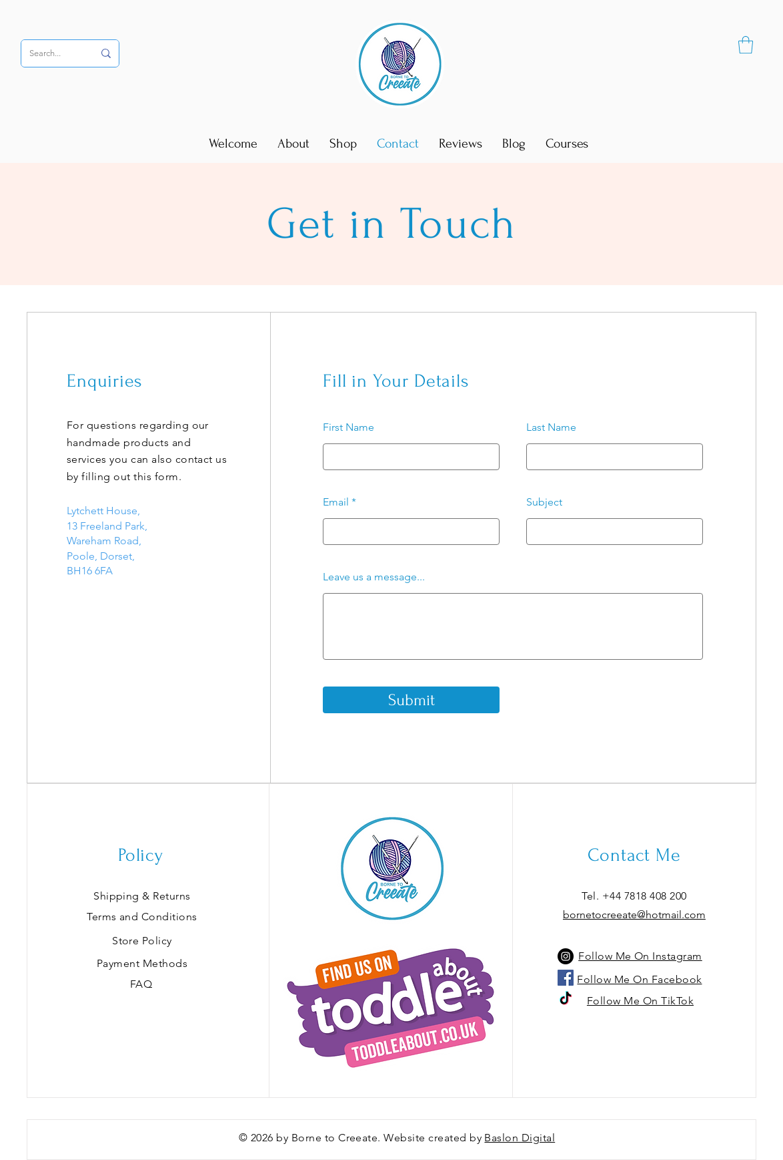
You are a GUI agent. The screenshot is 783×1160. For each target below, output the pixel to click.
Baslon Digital (519, 1137)
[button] (745, 44)
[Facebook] (566, 978)
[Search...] (51, 53)
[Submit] (411, 700)
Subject (544, 502)
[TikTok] (566, 999)
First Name (348, 427)
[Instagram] (566, 956)
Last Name (551, 427)
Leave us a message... (374, 577)
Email (336, 502)
